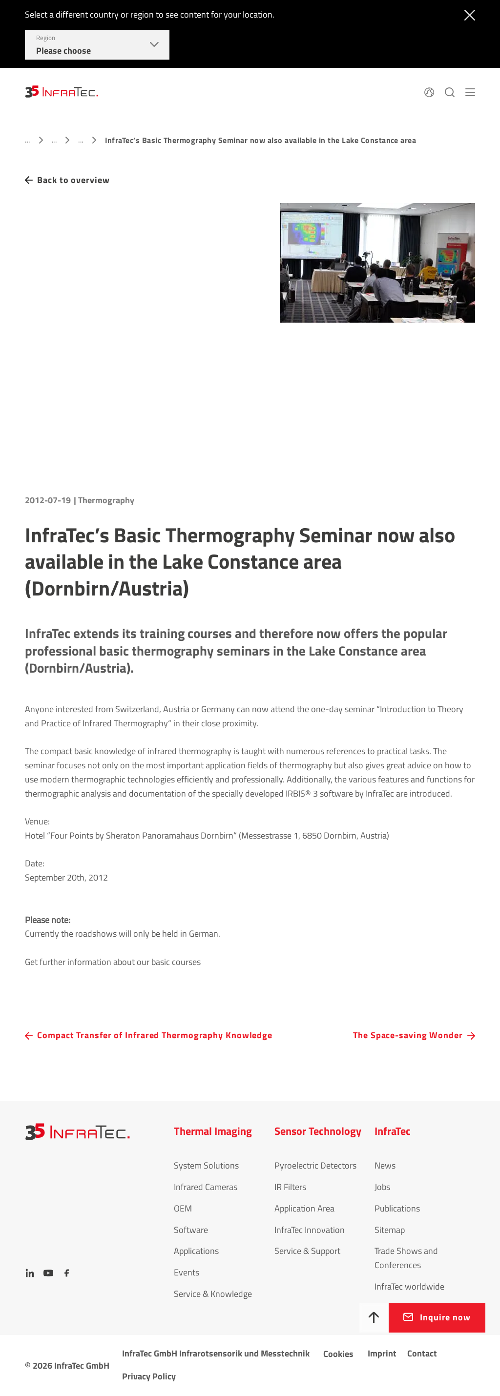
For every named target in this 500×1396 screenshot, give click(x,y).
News (385, 1165)
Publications (397, 1208)
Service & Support (307, 1250)
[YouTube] (48, 1273)
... (27, 139)
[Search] (450, 91)
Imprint (382, 1353)
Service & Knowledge (213, 1293)
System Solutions (206, 1165)
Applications (196, 1250)
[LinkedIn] (30, 1273)
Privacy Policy (149, 1376)
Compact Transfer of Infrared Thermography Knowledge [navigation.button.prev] (154, 1035)
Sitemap (390, 1229)
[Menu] (470, 91)
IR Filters (290, 1186)
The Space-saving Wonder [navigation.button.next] (408, 1035)
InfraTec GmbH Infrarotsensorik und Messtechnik (216, 1353)
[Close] (467, 14)
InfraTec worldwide (409, 1286)
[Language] (429, 91)
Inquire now (445, 1317)
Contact (422, 1353)
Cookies (338, 1353)
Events (186, 1272)
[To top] (374, 1318)
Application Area (304, 1208)
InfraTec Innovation (309, 1229)
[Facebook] (67, 1273)
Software (191, 1229)
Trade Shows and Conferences (406, 1258)
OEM (183, 1208)
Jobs (382, 1186)
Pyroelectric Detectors (315, 1165)
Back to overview (73, 179)
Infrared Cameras (205, 1186)
